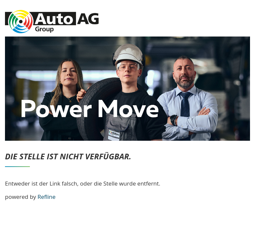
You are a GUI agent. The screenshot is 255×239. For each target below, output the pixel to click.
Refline (46, 196)
